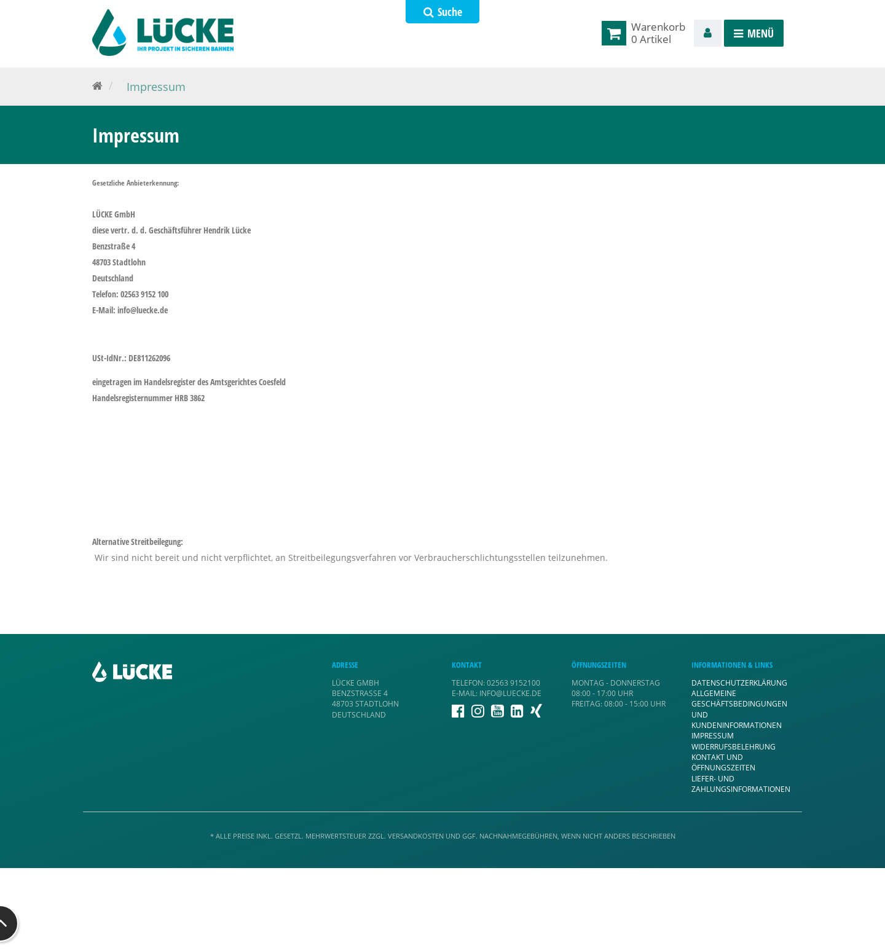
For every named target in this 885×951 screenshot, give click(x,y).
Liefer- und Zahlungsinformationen (740, 783)
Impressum (712, 735)
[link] (616, 33)
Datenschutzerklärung (739, 683)
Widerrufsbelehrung (733, 747)
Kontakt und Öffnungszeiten (723, 762)
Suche (442, 11)
